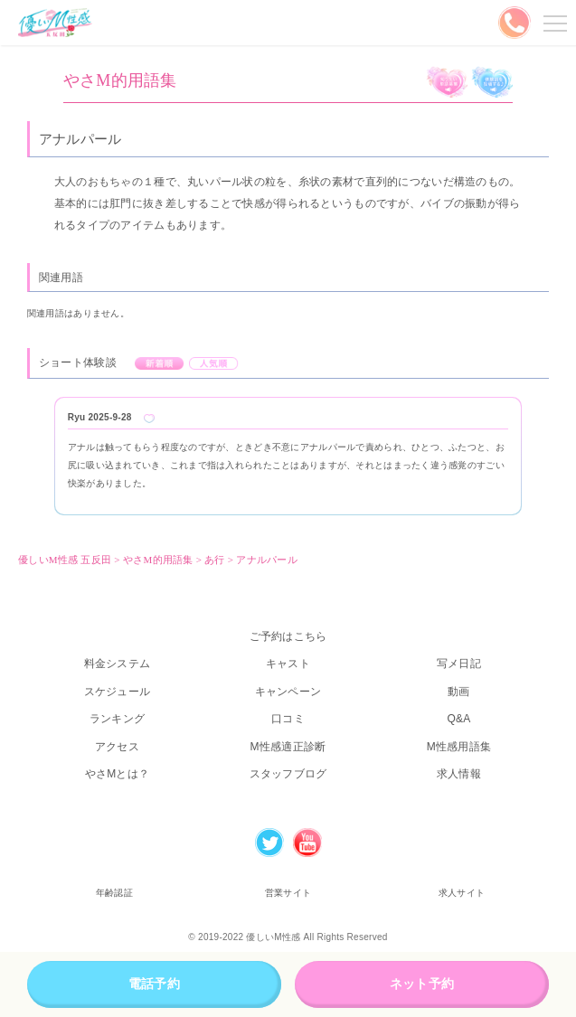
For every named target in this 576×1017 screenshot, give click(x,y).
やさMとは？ (117, 773)
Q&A (458, 718)
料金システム (117, 663)
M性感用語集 (459, 746)
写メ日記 (459, 663)
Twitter (269, 842)
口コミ (288, 718)
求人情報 (459, 773)
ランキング (117, 718)
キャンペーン (288, 691)
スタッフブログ (288, 773)
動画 (459, 691)
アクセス (117, 746)
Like (149, 418)
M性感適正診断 (288, 746)
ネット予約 (422, 983)
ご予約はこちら (288, 636)
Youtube (307, 842)
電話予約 (154, 983)
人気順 (214, 363)
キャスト (288, 663)
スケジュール (117, 691)
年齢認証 (114, 893)
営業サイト (288, 893)
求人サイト (462, 893)
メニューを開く (552, 22)
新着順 (159, 363)
